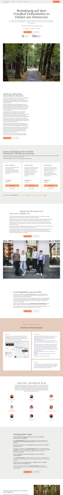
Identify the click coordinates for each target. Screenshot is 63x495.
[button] (21, 2)
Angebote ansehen (28, 32)
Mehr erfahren (12, 185)
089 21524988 (36, 32)
